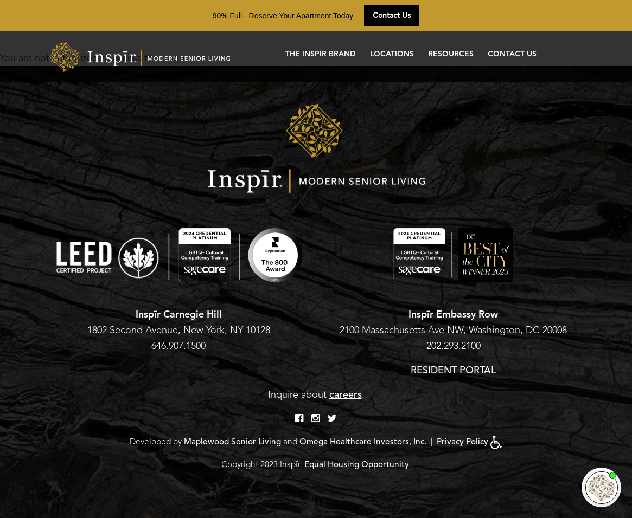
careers (345, 394)
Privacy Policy (462, 441)
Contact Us (392, 15)
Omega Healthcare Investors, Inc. (362, 441)
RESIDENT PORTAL (453, 370)
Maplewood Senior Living (232, 441)
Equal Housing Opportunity (356, 464)
